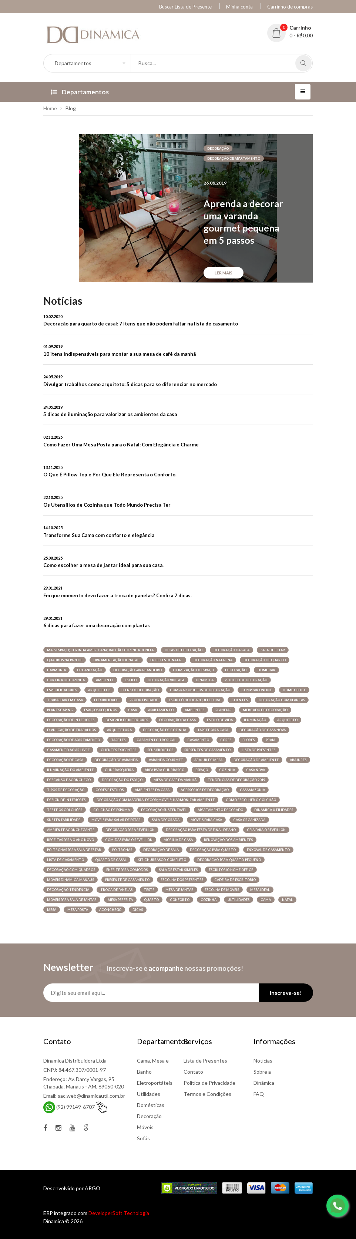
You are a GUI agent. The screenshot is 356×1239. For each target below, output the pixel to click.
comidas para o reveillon (128, 840)
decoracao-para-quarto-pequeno (229, 860)
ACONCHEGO (110, 910)
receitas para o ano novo (70, 840)
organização (89, 670)
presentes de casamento (207, 750)
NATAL (287, 900)
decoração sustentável (164, 810)
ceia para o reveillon (266, 830)
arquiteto (287, 720)
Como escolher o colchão (251, 800)
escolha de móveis (222, 890)
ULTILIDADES (238, 900)
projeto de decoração (246, 680)
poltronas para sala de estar (74, 850)
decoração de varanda (116, 760)
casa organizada (249, 820)
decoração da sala (231, 650)
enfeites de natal (166, 660)
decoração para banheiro (137, 670)
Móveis (145, 1127)
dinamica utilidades (273, 810)
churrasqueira (119, 770)
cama (266, 900)
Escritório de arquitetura (194, 700)
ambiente (105, 680)
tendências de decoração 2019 (236, 780)
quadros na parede (64, 660)
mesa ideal (260, 890)
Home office (294, 690)
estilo (131, 680)
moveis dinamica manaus (70, 880)
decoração (218, 148)
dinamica (205, 680)
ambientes (194, 710)
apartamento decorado (220, 810)
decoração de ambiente (256, 760)
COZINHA (208, 900)
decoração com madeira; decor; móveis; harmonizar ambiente (156, 800)
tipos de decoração (65, 790)
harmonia (56, 670)
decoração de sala (161, 850)
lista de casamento (65, 860)
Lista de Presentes (205, 1060)
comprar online (256, 690)
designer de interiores (126, 720)
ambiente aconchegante (70, 830)
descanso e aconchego (69, 780)
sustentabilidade (63, 820)
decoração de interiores (70, 720)
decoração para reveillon (130, 830)
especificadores (62, 690)
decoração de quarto (265, 660)
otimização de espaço (193, 670)
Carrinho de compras (290, 7)
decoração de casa (65, 760)
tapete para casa (212, 730)
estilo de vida (220, 720)
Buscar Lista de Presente (185, 7)
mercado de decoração (265, 710)
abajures (298, 760)
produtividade (144, 700)
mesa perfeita (120, 900)
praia (270, 740)
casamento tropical (156, 740)
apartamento (161, 710)
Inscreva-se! (286, 992)
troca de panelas (116, 890)
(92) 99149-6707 (75, 1107)
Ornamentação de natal (116, 660)
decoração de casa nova (262, 730)
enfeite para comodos (127, 870)
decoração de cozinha (164, 730)
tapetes (118, 740)
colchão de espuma (111, 810)
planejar (223, 710)
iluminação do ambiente (70, 770)
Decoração (149, 1116)
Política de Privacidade (209, 1083)
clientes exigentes (118, 750)
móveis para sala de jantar (72, 900)
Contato (193, 1071)
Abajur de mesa (208, 760)
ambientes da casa (152, 790)
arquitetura (119, 730)
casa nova (255, 770)
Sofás (143, 1138)
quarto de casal (111, 860)
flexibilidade (106, 700)
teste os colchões (64, 810)
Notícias (262, 1060)
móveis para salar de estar (116, 820)
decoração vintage (166, 680)
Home (50, 108)
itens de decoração (140, 690)
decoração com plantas (282, 700)
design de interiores (66, 800)
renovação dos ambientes (228, 840)
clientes (239, 700)
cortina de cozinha (66, 680)
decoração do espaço (122, 780)
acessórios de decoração (205, 790)
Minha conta (239, 7)
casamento (198, 740)
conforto (179, 900)
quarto (151, 900)
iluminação (255, 720)
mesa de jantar (179, 890)
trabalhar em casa (65, 700)
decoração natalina (213, 660)
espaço (201, 770)
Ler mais (223, 272)
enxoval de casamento (268, 850)
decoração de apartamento (233, 158)
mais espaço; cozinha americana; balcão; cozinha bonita (100, 650)
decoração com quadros (71, 870)
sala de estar (273, 650)
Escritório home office (231, 870)
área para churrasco (164, 770)
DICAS (137, 910)
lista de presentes (258, 750)
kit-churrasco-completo (162, 860)
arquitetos (99, 690)
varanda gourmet (166, 760)
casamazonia (252, 790)
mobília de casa (178, 840)
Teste (149, 890)
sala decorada (165, 820)
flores (248, 740)
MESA (51, 910)
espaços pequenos (100, 710)
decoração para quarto (213, 850)
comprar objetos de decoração (200, 690)
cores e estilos (109, 790)
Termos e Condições (207, 1094)
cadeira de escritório (235, 880)
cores (225, 740)
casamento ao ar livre (68, 750)
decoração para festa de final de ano (201, 830)
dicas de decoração (183, 650)
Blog (71, 108)
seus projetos (160, 750)
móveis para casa (206, 820)
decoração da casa (177, 720)
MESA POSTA (77, 910)
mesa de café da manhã (175, 780)
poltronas (122, 850)
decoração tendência (68, 890)
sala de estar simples (178, 870)
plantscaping (60, 710)
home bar (266, 670)
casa (132, 710)
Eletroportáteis (154, 1083)
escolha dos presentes (182, 880)
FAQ (258, 1094)
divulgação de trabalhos (71, 730)
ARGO (92, 1188)
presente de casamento (127, 880)
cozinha (227, 770)
